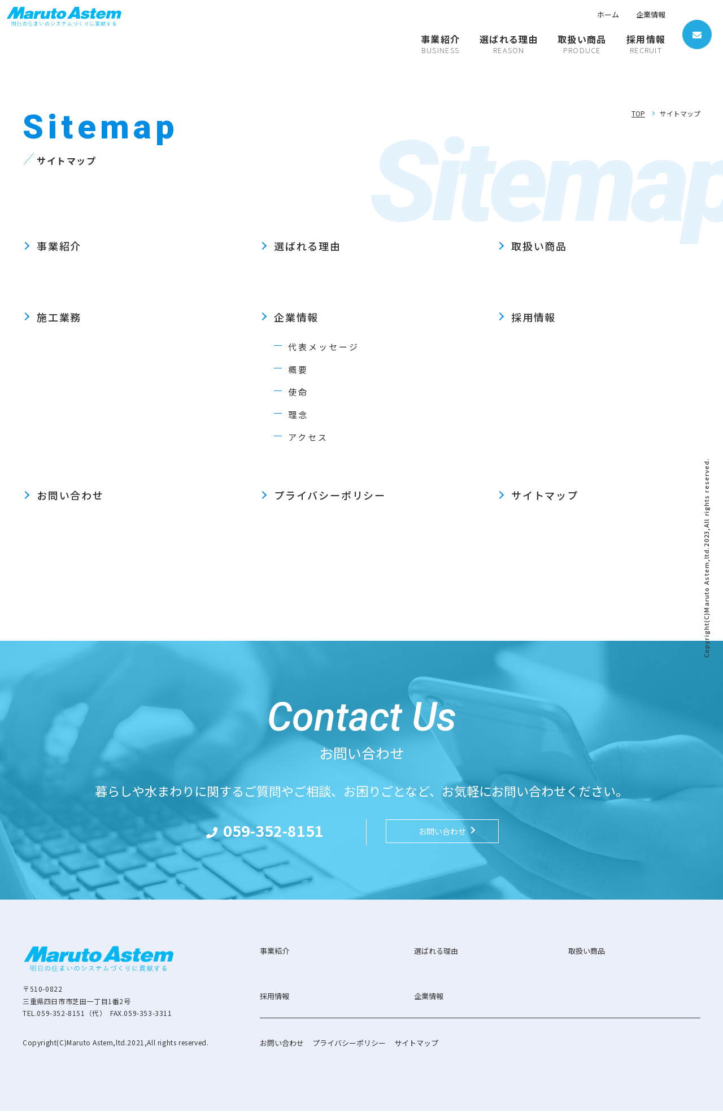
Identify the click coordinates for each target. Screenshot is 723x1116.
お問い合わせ (70, 495)
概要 (299, 369)
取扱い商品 (539, 245)
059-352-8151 (284, 833)
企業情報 (650, 14)
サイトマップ (544, 495)
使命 (299, 391)
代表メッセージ (326, 346)
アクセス (309, 437)
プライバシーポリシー (330, 495)
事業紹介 (59, 245)
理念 (299, 414)
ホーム (608, 14)
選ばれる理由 (307, 245)
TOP (638, 113)
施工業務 (59, 317)
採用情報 (533, 317)
